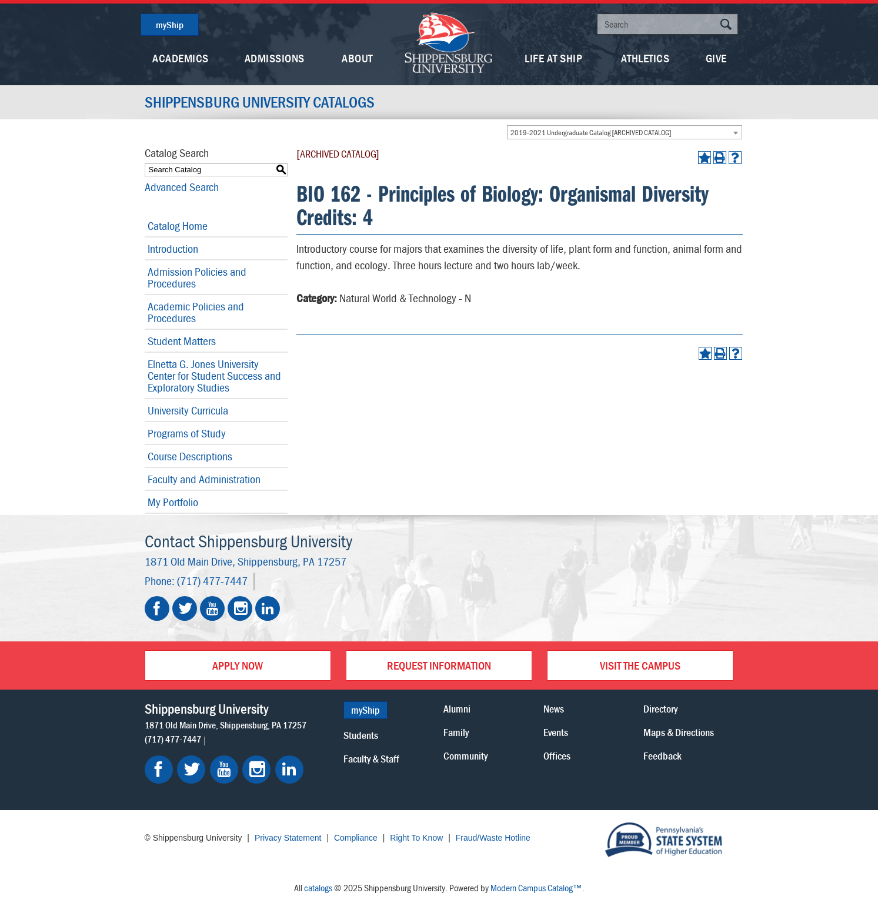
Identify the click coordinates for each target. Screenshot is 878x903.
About (357, 58)
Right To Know (416, 837)
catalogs (318, 888)
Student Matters (182, 340)
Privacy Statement (288, 837)
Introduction (173, 248)
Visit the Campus (640, 665)
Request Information (439, 665)
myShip (169, 24)
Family (456, 732)
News (553, 708)
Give (716, 58)
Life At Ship (553, 58)
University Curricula (188, 410)
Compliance (356, 837)
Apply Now (237, 665)
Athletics (645, 58)
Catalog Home (178, 225)
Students (360, 735)
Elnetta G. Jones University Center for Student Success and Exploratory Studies (214, 375)
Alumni (456, 708)
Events (555, 732)
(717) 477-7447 (212, 580)
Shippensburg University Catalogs (260, 102)
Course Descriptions (190, 456)
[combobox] (624, 132)
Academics (180, 58)
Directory (660, 708)
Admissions (275, 58)
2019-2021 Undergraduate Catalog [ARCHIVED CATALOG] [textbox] (591, 133)
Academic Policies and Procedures (196, 312)
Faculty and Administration (204, 478)
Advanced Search (182, 186)
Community (465, 755)
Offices (556, 755)
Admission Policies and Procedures (197, 277)
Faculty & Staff (371, 758)
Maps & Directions (678, 732)
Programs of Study (187, 433)
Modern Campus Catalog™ (536, 888)
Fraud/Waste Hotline (493, 837)
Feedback (662, 755)
